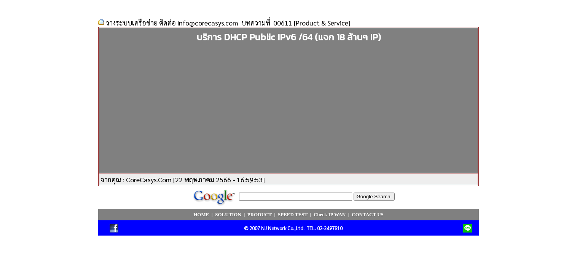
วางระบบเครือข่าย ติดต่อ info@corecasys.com (172, 22)
